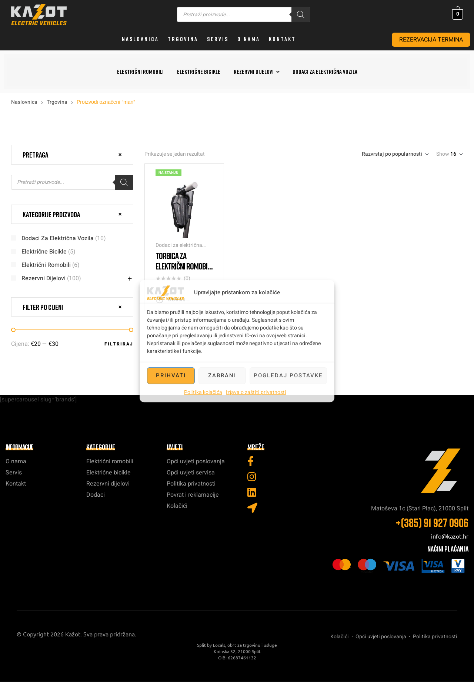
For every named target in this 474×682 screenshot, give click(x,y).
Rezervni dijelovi (43, 278)
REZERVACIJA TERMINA (431, 39)
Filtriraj (118, 344)
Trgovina (57, 102)
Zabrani (222, 375)
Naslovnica (24, 102)
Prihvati (171, 375)
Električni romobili (46, 265)
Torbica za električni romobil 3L (183, 266)
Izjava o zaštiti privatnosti (256, 392)
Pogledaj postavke (288, 375)
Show (442, 154)
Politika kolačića (203, 392)
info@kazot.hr (449, 536)
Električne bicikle (44, 251)
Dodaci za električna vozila (179, 248)
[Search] (300, 14)
